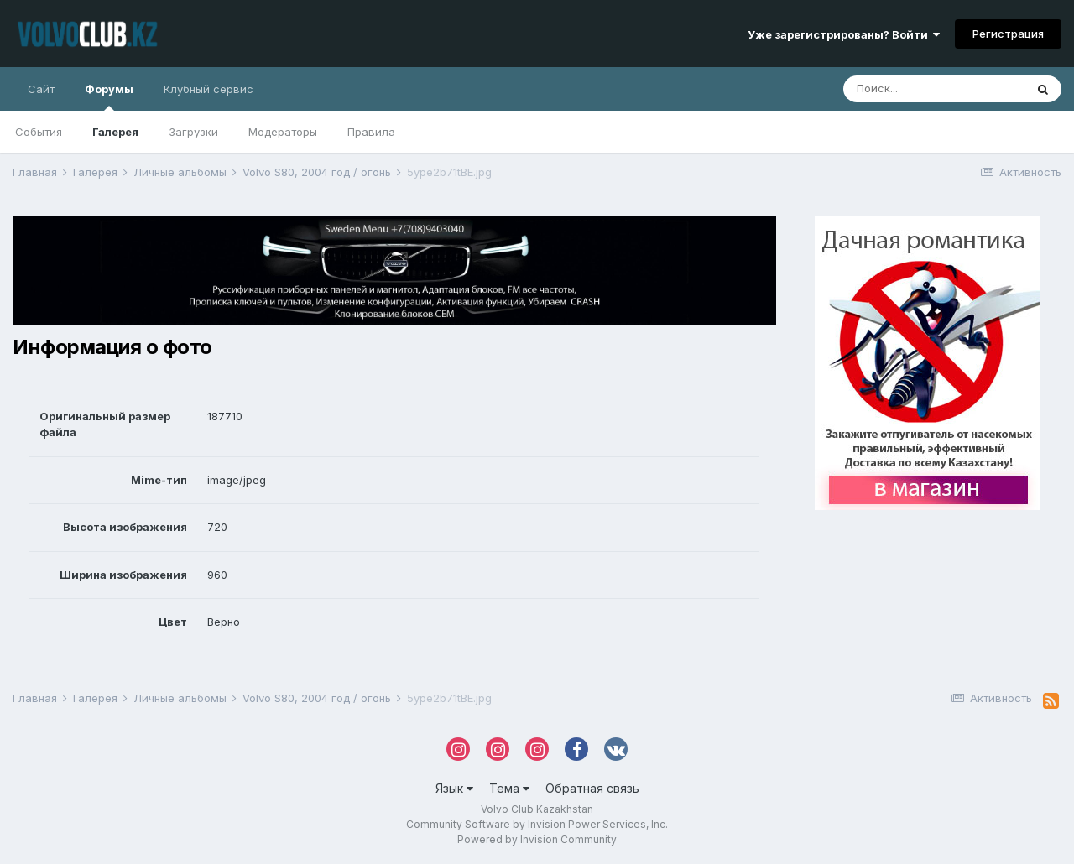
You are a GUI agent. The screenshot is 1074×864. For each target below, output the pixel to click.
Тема (509, 788)
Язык (454, 788)
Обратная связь (592, 788)
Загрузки (193, 131)
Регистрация (1008, 33)
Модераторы (282, 131)
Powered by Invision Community (537, 839)
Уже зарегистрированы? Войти (844, 34)
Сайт (41, 89)
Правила (371, 131)
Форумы (109, 96)
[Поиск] (933, 88)
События (38, 131)
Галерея (115, 131)
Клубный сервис (208, 89)
